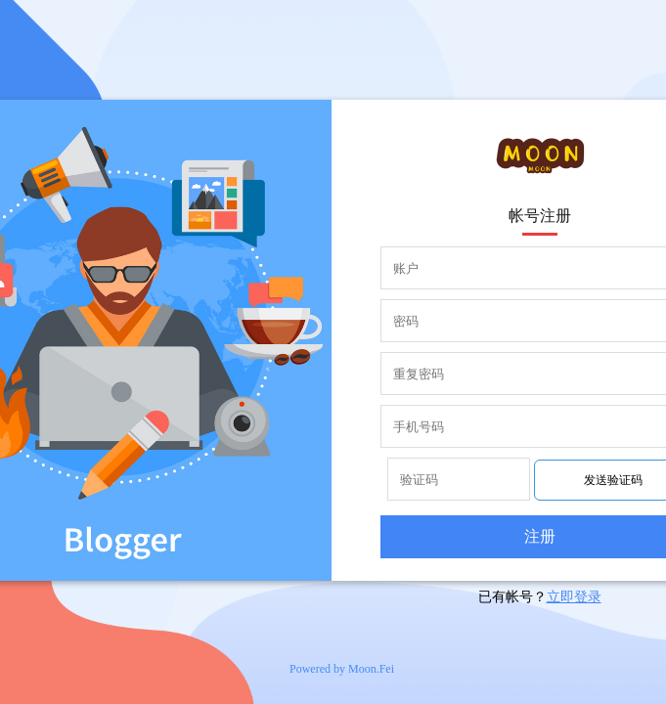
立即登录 (574, 597)
